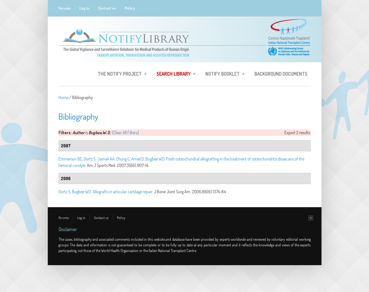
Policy (130, 8)
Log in (84, 8)
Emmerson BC (70, 159)
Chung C (123, 159)
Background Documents (281, 74)
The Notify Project (120, 74)
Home (63, 97)
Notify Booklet (223, 74)
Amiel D (137, 159)
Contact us (107, 8)
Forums (65, 8)
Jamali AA (106, 159)
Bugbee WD (155, 159)
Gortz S (90, 159)
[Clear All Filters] (125, 132)
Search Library (174, 74)
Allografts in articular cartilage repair (122, 191)
